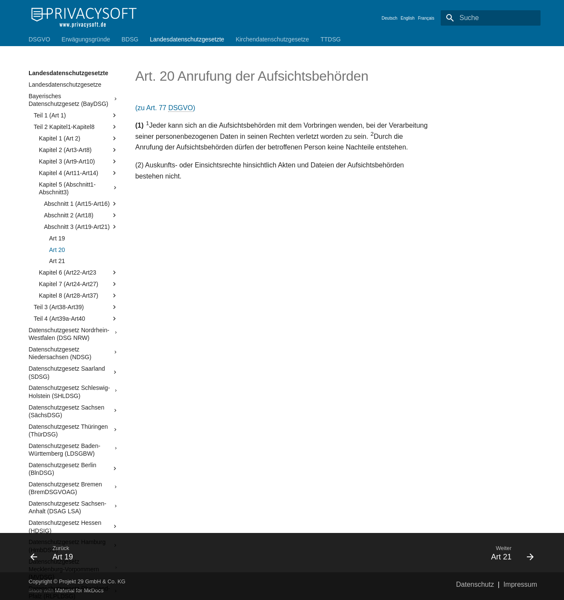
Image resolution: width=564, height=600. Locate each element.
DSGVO (39, 39)
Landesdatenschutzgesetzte (187, 39)
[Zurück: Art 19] (152, 553)
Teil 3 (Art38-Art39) (76, 307)
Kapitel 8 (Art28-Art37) (78, 295)
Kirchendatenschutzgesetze (272, 39)
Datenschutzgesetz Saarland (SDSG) (73, 372)
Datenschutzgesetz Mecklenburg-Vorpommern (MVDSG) (73, 569)
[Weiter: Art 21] (411, 553)
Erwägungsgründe (85, 39)
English (408, 18)
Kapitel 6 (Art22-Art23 (78, 272)
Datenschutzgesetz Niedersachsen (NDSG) (73, 353)
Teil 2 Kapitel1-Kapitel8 (76, 127)
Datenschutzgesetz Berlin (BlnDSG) (73, 469)
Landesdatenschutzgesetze (65, 84)
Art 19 (57, 238)
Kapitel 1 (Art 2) (78, 138)
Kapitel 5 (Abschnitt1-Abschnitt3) (78, 188)
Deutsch (390, 18)
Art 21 (57, 261)
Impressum (520, 584)
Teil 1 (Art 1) (76, 115)
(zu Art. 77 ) (165, 108)
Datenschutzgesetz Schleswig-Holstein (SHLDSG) (73, 391)
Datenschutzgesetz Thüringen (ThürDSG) (73, 430)
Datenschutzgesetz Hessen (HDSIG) (73, 526)
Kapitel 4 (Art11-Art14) (78, 173)
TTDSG (330, 39)
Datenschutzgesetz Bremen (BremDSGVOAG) (73, 488)
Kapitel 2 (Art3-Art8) (78, 150)
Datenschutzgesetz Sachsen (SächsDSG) (73, 411)
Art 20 (57, 249)
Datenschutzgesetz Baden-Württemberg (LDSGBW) (73, 449)
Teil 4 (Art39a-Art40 (76, 318)
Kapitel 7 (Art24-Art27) (78, 284)
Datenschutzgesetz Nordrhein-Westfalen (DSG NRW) (73, 334)
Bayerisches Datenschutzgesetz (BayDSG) (73, 100)
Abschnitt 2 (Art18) (81, 215)
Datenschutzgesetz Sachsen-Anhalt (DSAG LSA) (73, 507)
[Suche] (491, 18)
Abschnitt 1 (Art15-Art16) (81, 204)
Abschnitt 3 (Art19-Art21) (81, 227)
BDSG (130, 39)
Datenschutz (475, 584)
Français (426, 18)
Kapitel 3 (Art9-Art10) (78, 161)
